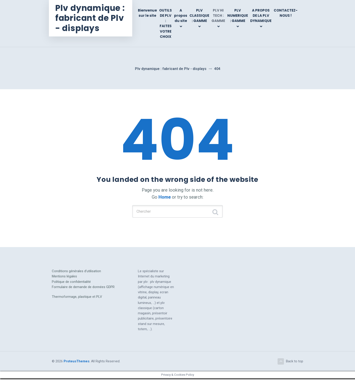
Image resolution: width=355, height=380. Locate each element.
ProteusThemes (76, 363)
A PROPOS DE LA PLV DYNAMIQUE (260, 15)
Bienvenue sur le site (147, 13)
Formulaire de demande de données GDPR (83, 288)
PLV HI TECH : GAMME (218, 15)
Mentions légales (64, 277)
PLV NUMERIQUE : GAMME (237, 15)
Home (164, 197)
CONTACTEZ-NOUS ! (285, 13)
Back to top (290, 362)
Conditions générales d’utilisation (76, 272)
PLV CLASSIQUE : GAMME (199, 15)
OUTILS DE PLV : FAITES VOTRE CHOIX (165, 23)
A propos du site (180, 15)
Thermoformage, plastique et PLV (77, 298)
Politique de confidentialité (71, 283)
